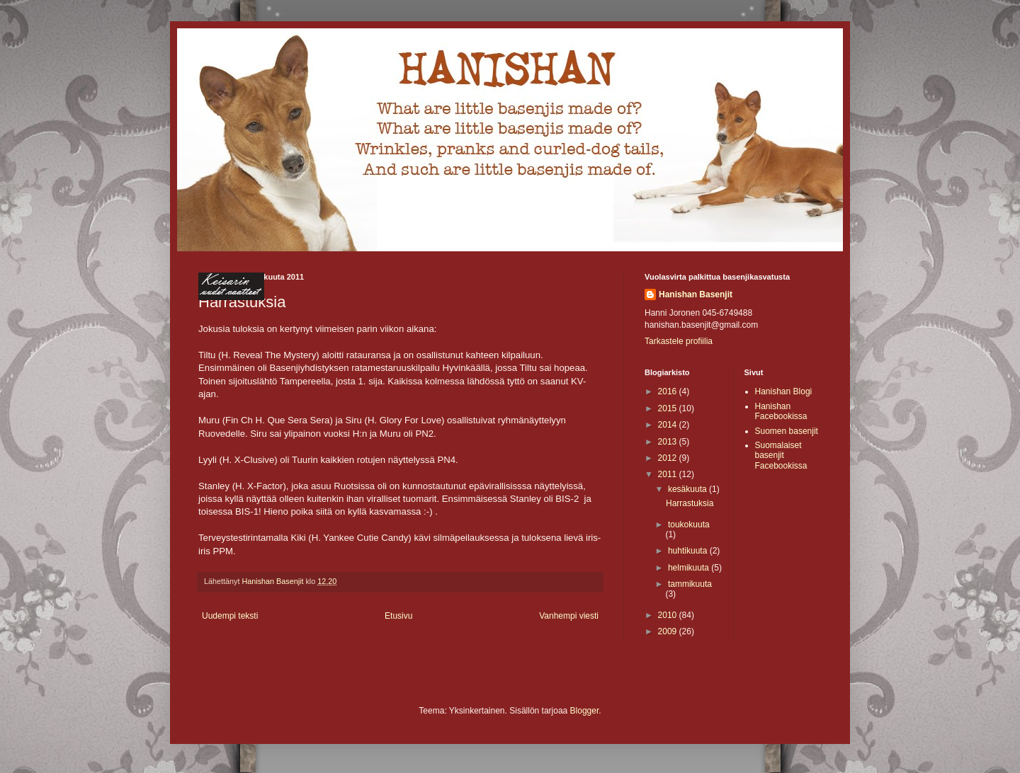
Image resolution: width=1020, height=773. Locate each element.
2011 (668, 474)
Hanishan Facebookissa (781, 411)
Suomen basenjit (786, 431)
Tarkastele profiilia (679, 341)
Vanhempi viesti (569, 616)
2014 (668, 425)
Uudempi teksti (230, 616)
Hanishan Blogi (783, 391)
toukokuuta (689, 524)
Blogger (584, 711)
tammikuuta (690, 584)
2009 (668, 631)
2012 (668, 458)
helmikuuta (689, 568)
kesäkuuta (688, 489)
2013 (668, 442)
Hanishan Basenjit (695, 294)
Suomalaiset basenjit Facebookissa (781, 455)
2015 (668, 408)
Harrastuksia (689, 503)
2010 (668, 615)
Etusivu (398, 616)
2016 (668, 391)
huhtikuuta (689, 551)
